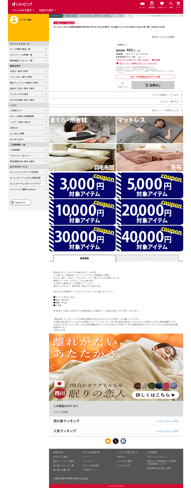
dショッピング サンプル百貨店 (24, 171)
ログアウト (20, 202)
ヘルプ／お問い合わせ (20, 122)
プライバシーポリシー (20, 155)
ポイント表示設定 (91, 465)
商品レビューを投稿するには (165, 110)
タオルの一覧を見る (169, 101)
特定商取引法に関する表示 (22, 161)
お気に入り (123, 86)
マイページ (88, 461)
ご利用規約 (15, 149)
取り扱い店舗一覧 (61, 469)
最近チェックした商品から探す (24, 82)
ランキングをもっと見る (167, 420)
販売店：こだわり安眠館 (163, 36)
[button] (52, 367)
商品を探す (58, 452)
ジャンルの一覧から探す (21, 76)
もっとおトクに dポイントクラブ (25, 183)
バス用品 (119, 15)
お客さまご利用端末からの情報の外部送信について (161, 462)
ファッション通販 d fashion (23, 189)
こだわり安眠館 (60, 411)
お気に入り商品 (60, 456)
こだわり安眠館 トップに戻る (165, 95)
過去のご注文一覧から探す (22, 88)
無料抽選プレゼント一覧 (21, 60)
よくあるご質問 (17, 133)
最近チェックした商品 (63, 461)
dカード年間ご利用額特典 (22, 116)
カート (86, 456)
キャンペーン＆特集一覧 (21, 54)
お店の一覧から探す (19, 71)
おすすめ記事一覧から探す (22, 99)
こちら (85, 478)
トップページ (55, 15)
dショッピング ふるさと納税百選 (25, 177)
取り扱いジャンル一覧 (63, 465)
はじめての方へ (17, 139)
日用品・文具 (70, 15)
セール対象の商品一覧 (20, 48)
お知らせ (14, 127)
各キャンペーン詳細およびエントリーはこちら (138, 63)
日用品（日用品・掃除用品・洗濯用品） (96, 15)
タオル (130, 15)
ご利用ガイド (16, 110)
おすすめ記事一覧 (91, 452)
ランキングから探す (19, 94)
